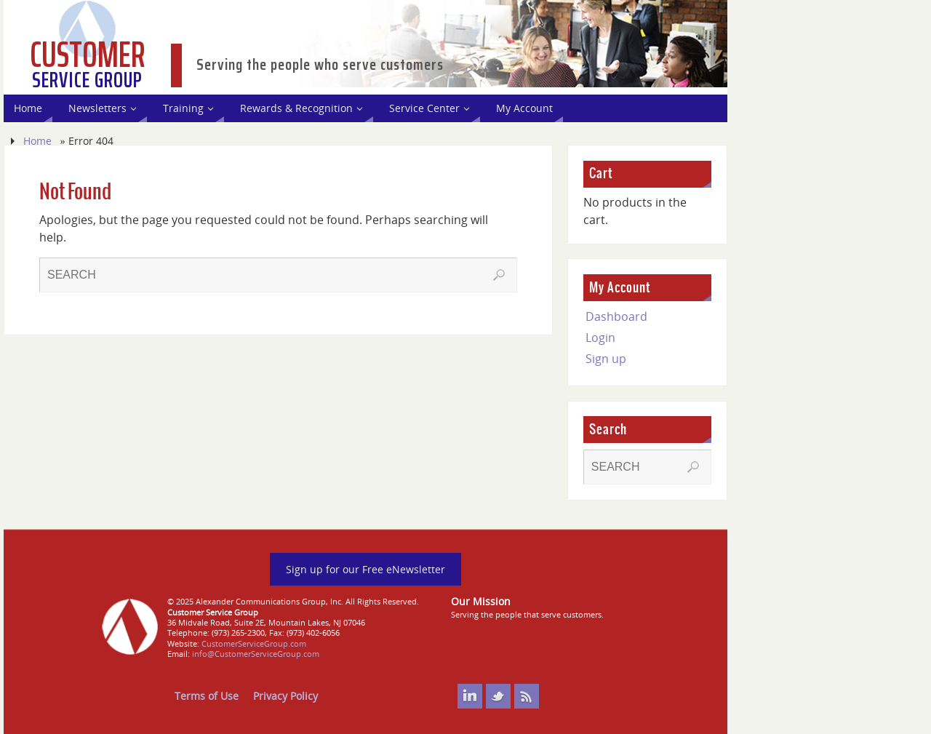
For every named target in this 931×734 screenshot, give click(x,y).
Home (37, 141)
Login (600, 338)
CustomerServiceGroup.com (253, 643)
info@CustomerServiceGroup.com (255, 653)
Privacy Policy (285, 696)
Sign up (606, 359)
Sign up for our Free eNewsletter (365, 569)
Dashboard (616, 316)
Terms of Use (207, 696)
